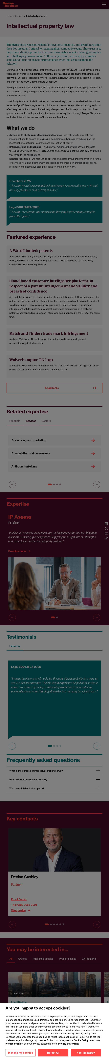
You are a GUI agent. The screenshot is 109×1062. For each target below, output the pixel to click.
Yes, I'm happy (86, 1056)
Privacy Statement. (68, 1047)
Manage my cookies (20, 1056)
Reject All (53, 1056)
